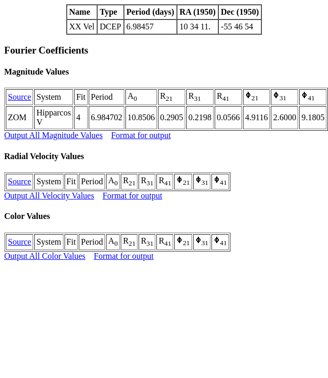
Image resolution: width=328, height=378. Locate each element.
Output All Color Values (45, 255)
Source (19, 96)
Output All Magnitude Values (53, 135)
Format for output (141, 135)
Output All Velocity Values (49, 195)
